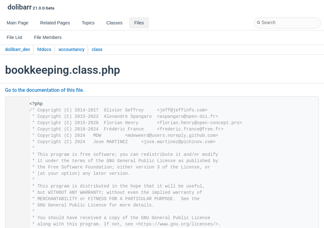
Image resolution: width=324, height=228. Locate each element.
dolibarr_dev (17, 49)
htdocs (44, 49)
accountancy (71, 49)
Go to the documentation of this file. (44, 90)
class (97, 49)
